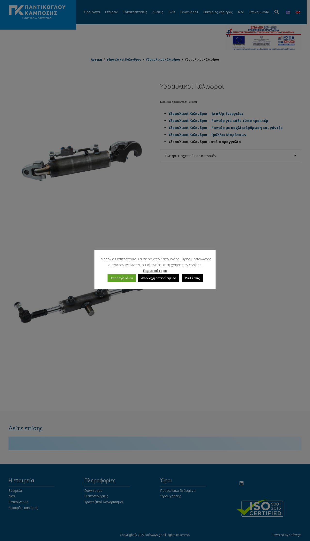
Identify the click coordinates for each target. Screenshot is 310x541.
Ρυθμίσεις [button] (192, 278)
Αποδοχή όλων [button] (121, 278)
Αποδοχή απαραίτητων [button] (158, 278)
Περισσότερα (155, 270)
